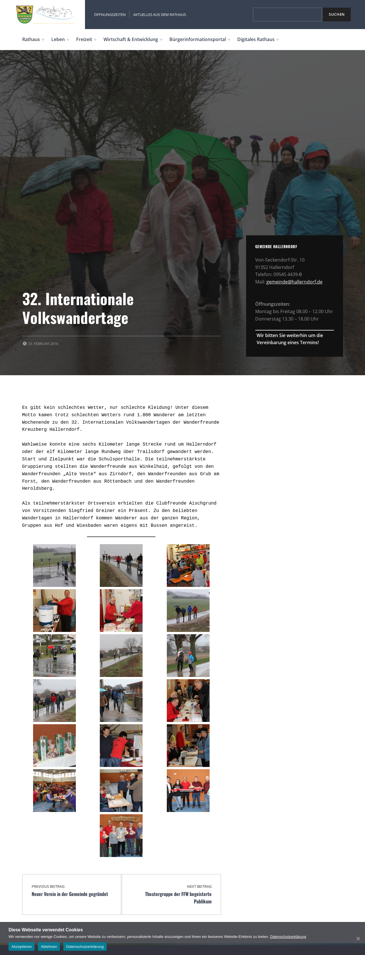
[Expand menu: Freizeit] (95, 39)
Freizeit (84, 39)
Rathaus (31, 39)
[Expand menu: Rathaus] (43, 39)
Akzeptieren (21, 946)
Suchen (337, 14)
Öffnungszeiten (110, 14)
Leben (58, 39)
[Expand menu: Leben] (67, 39)
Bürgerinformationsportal (197, 39)
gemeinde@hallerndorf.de (294, 282)
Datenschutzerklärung (288, 936)
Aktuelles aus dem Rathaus (159, 14)
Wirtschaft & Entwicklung (131, 39)
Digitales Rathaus (256, 39)
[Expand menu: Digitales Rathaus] (277, 39)
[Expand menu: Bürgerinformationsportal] (229, 39)
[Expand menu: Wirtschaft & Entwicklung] (161, 39)
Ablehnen (49, 946)
